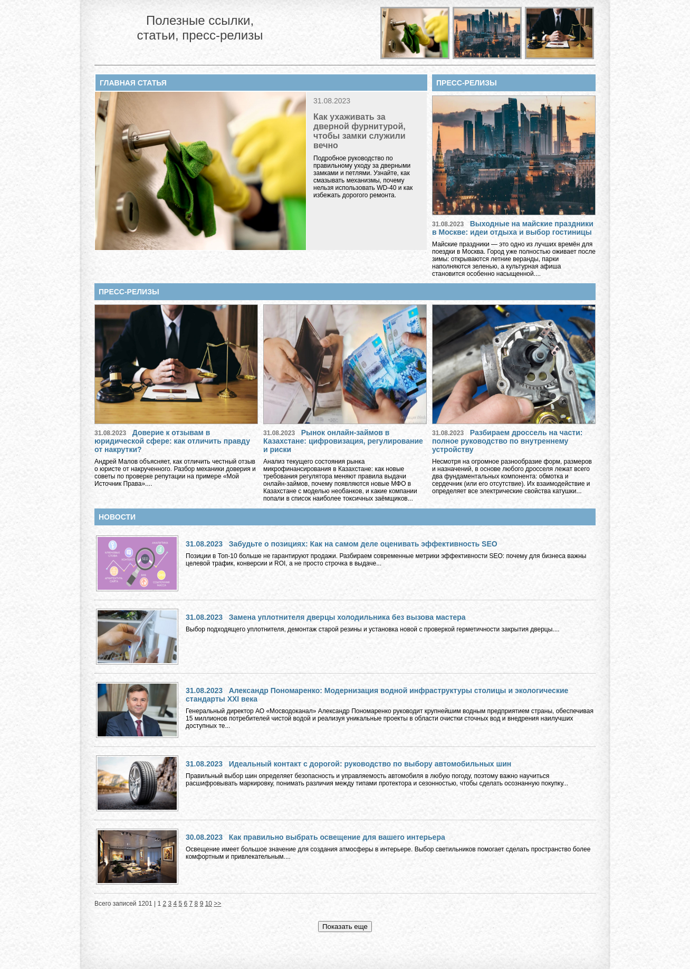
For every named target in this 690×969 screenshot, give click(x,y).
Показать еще (345, 926)
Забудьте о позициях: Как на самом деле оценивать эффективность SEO (363, 544)
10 (208, 903)
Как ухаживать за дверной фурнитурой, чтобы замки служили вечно (359, 131)
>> (217, 903)
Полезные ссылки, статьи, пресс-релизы (200, 27)
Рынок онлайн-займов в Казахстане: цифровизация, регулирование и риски (343, 441)
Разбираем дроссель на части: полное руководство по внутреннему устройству (507, 441)
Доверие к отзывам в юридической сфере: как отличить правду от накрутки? (172, 441)
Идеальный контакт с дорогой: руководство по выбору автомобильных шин (370, 764)
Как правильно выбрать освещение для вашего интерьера (337, 837)
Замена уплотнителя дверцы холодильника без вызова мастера (347, 617)
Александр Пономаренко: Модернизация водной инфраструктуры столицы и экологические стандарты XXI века (377, 694)
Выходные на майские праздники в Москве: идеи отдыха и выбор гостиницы (512, 227)
